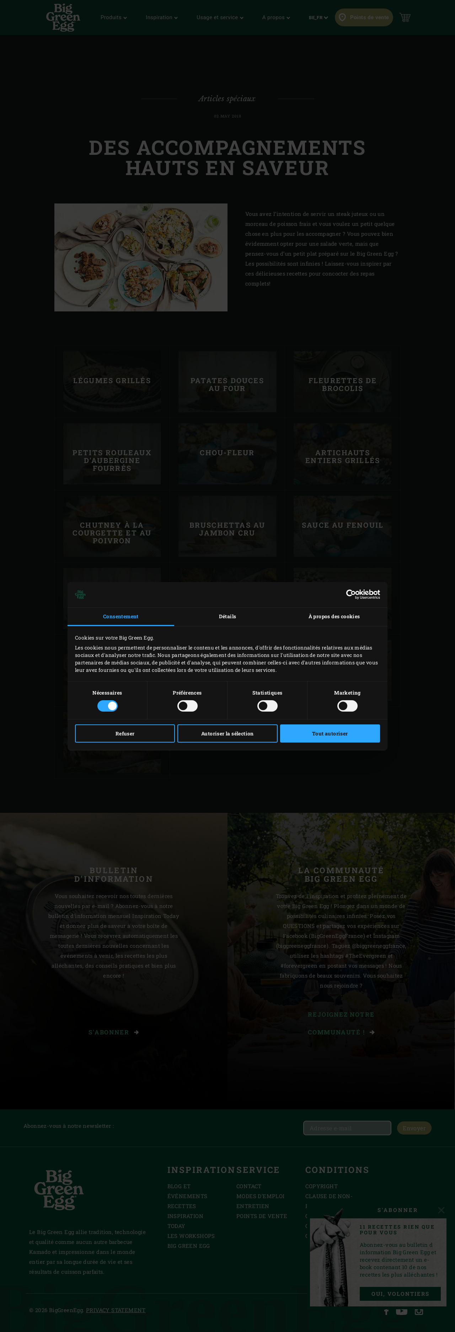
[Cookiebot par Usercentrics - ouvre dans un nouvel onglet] (349, 594)
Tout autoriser (330, 733)
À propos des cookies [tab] (334, 616)
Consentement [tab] (121, 616)
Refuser (125, 733)
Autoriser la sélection (227, 733)
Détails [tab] (227, 616)
